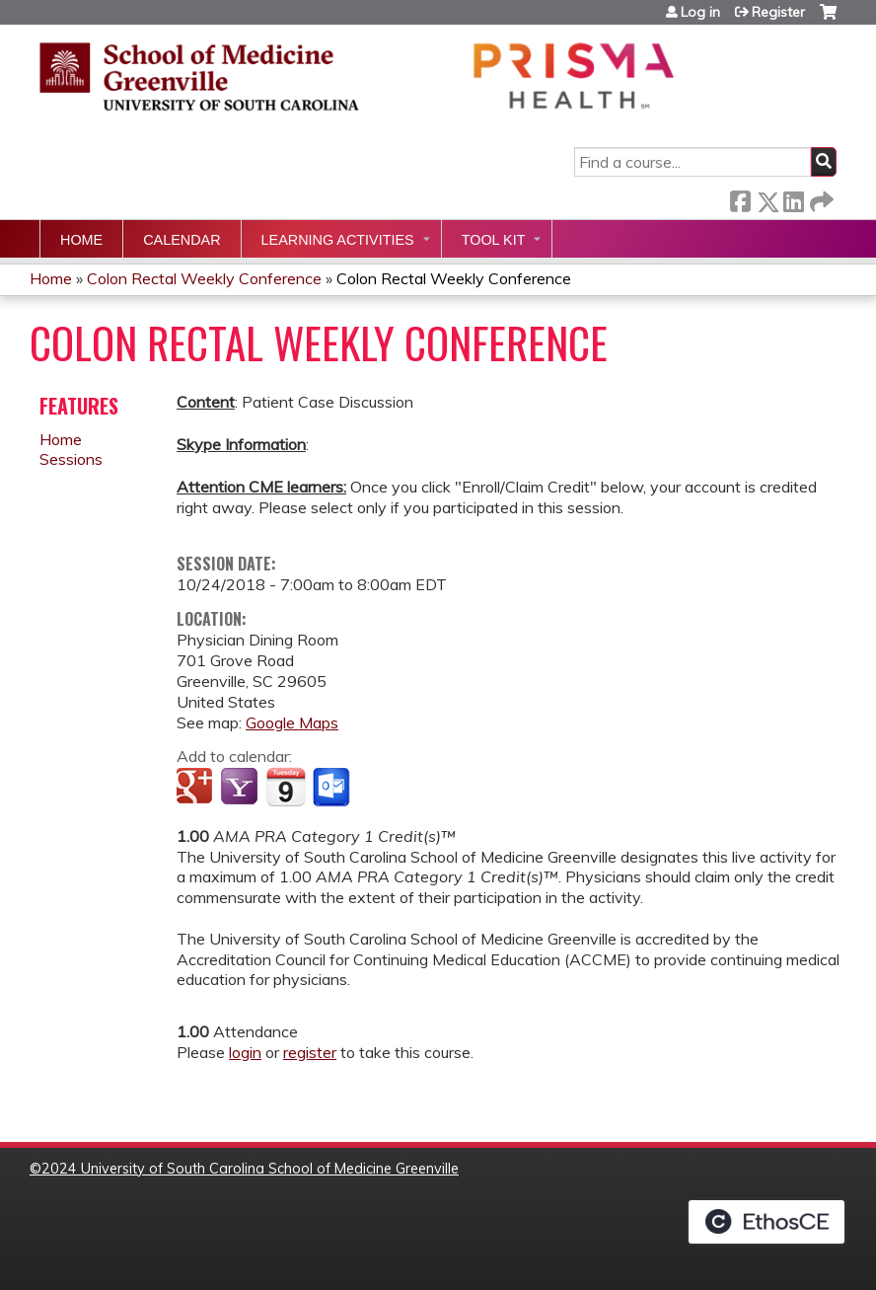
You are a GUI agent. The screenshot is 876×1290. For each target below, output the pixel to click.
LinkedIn (793, 198)
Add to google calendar (197, 787)
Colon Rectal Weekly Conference (204, 278)
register (309, 1052)
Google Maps (292, 722)
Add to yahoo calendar (241, 787)
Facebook (740, 198)
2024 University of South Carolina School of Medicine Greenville (250, 1168)
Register (778, 12)
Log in (700, 12)
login (245, 1052)
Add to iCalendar (285, 786)
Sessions (71, 459)
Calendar (181, 240)
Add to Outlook (333, 787)
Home (81, 240)
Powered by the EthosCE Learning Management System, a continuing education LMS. (766, 1222)
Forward (820, 198)
